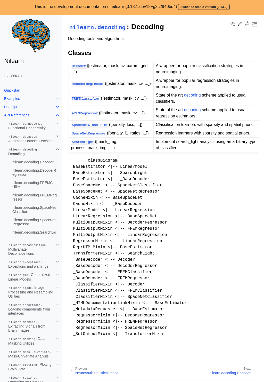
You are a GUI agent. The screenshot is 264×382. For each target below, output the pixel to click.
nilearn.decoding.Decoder (33, 162)
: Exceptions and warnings (28, 264)
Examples (12, 99)
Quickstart (12, 90)
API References (16, 115)
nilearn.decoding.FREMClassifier (34, 185)
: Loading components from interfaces (29, 309)
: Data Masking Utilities (26, 341)
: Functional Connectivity (27, 125)
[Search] (31, 75)
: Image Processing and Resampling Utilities (30, 291)
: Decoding (23, 151)
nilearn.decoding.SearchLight (34, 234)
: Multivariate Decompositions (27, 249)
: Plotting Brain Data (30, 366)
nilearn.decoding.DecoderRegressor (34, 172)
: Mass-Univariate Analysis (29, 353)
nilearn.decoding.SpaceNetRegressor (34, 222)
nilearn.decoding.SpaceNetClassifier (34, 209)
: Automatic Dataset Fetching (30, 138)
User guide (13, 107)
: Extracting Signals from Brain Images (26, 326)
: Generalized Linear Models (29, 277)
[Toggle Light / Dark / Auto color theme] (247, 24)
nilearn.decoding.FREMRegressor (34, 197)
